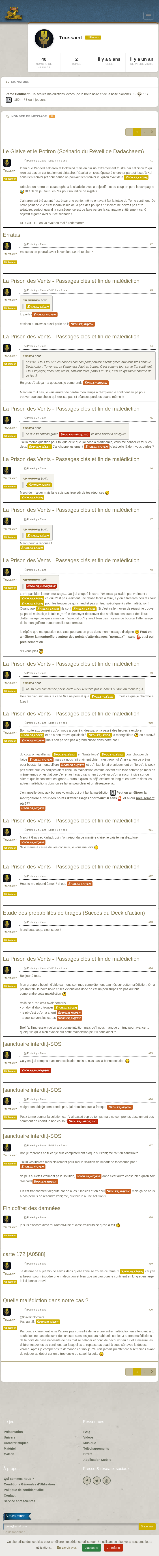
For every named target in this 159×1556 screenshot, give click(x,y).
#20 (150, 1309)
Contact (9, 1495)
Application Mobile (97, 1460)
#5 (151, 418)
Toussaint (10, 170)
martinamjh (29, 300)
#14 (150, 968)
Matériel (10, 1448)
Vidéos (88, 1437)
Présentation (13, 1432)
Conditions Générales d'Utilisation (29, 1484)
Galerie (9, 1454)
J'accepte (91, 1548)
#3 (151, 290)
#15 (150, 1053)
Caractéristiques (16, 1443)
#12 (150, 876)
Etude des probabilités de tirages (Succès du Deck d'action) (74, 913)
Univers (9, 1437)
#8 (151, 569)
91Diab (26, 356)
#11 (150, 829)
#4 (151, 346)
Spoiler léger (136, 177)
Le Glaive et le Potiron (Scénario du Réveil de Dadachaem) (73, 151)
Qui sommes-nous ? (19, 1479)
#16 (150, 1099)
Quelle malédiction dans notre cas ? (45, 1300)
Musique (89, 1443)
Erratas (11, 235)
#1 (151, 160)
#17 (150, 1145)
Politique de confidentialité (24, 1490)
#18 (150, 1217)
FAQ (86, 1432)
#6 (151, 468)
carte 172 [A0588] (24, 1254)
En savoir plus (67, 1547)
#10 (150, 722)
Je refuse (113, 1548)
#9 (151, 673)
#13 (150, 922)
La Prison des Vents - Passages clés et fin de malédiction (71, 281)
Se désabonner (14, 1532)
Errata (87, 1454)
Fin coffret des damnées (31, 1208)
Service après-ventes (19, 1501)
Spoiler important (74, 434)
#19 (150, 1263)
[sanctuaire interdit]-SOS (32, 1044)
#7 (151, 519)
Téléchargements (96, 1448)
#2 (151, 244)
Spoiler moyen (45, 314)
